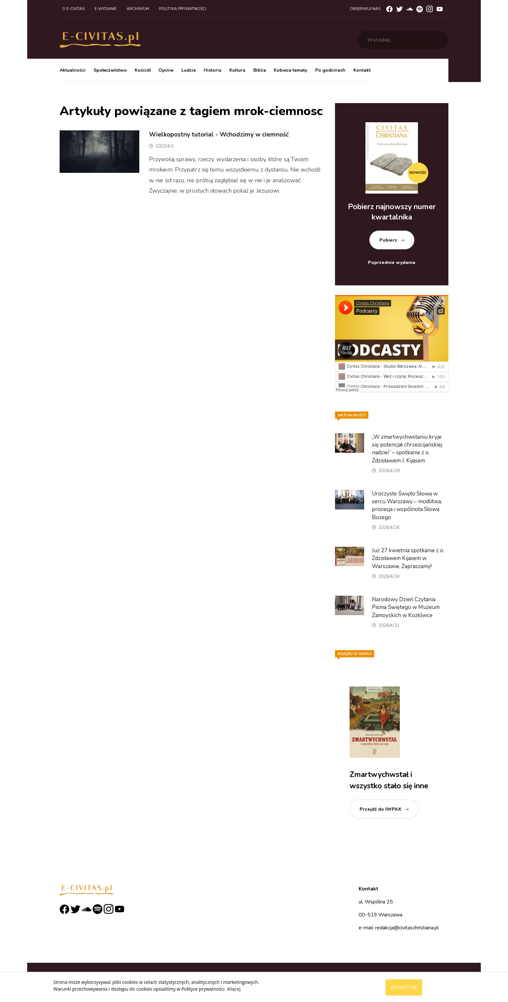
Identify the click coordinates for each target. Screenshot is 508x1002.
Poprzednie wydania (391, 262)
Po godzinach (330, 70)
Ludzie (188, 70)
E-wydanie (106, 8)
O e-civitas (73, 8)
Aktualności (73, 70)
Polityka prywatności (182, 8)
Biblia (259, 70)
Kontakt (362, 70)
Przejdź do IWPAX (380, 809)
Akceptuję (403, 987)
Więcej (233, 989)
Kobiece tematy (290, 70)
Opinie (165, 70)
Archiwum (138, 8)
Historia (212, 70)
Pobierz (388, 240)
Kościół (143, 70)
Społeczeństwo (110, 70)
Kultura (237, 70)
